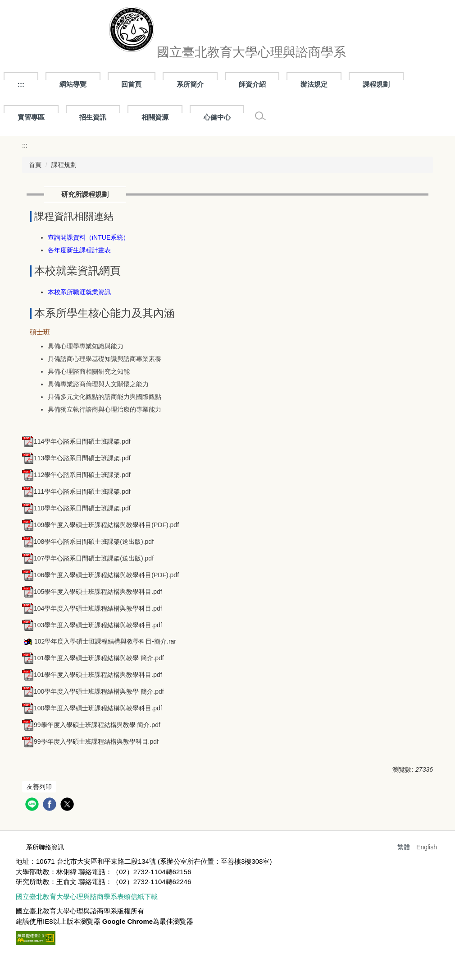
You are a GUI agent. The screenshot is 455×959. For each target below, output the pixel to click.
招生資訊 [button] (92, 117)
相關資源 (154, 117)
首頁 (35, 164)
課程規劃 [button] (376, 84)
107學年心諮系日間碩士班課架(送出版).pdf (88, 558)
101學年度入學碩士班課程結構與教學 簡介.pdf (93, 658)
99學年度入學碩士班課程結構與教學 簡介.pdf (91, 724)
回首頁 (131, 84)
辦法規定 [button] (314, 84)
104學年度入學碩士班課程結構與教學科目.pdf (92, 608)
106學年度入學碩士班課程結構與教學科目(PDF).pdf (100, 575)
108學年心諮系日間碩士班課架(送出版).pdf (88, 541)
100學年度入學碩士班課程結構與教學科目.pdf (92, 708)
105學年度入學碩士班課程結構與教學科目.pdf (92, 591)
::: (21, 84)
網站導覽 (72, 84)
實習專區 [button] (31, 117)
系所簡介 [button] (190, 84)
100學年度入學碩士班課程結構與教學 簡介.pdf (93, 691)
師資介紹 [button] (252, 84)
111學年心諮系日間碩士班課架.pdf (76, 491)
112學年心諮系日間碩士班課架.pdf (76, 474)
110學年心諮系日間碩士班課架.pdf (76, 508)
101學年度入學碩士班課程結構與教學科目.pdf (92, 674)
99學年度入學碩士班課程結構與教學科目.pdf (90, 741)
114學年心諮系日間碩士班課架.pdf (76, 441)
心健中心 (217, 117)
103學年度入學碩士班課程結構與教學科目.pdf (92, 625)
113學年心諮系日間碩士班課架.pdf (76, 458)
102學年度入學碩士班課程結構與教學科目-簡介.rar (99, 641)
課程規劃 (64, 164)
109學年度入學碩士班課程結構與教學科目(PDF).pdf (100, 524)
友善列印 (39, 786)
